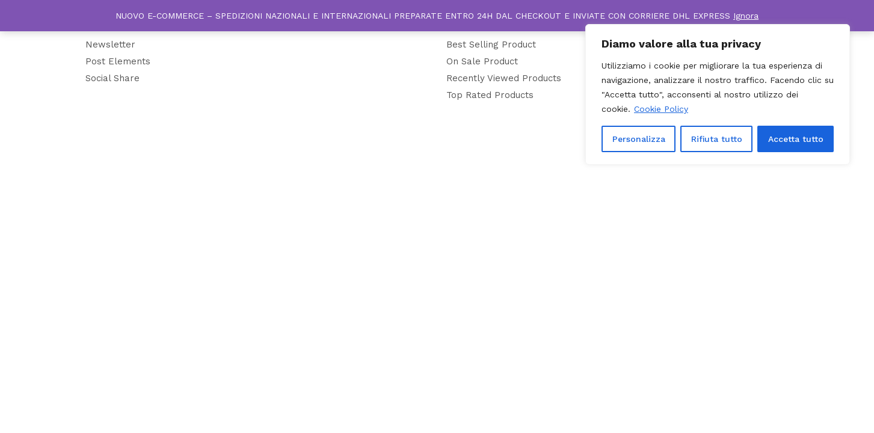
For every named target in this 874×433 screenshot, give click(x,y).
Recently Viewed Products (503, 78)
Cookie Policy (661, 109)
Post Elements (117, 61)
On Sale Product (482, 61)
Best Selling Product (491, 44)
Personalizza (638, 139)
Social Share (112, 78)
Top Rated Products (490, 95)
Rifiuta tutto (716, 139)
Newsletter (110, 44)
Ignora (746, 15)
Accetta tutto (795, 139)
